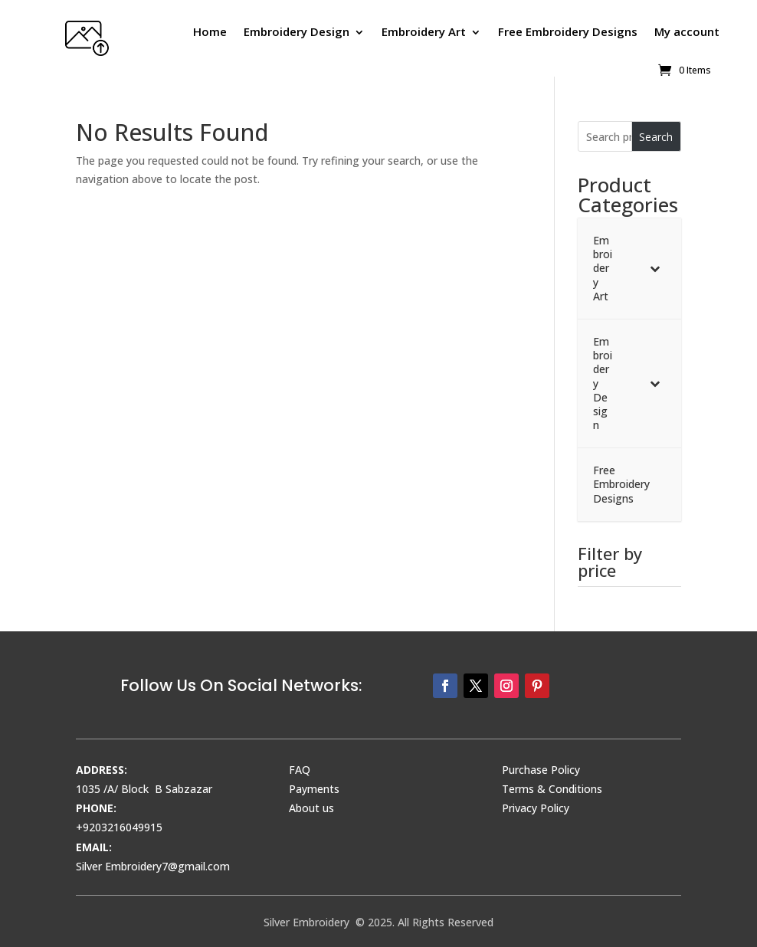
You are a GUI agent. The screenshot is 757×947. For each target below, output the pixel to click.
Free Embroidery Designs (567, 31)
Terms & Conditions (552, 789)
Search (656, 136)
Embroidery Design (296, 31)
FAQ (299, 769)
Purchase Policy (541, 769)
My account (686, 31)
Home (210, 31)
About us (311, 808)
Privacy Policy (535, 808)
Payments (314, 789)
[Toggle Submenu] (654, 268)
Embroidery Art (424, 31)
